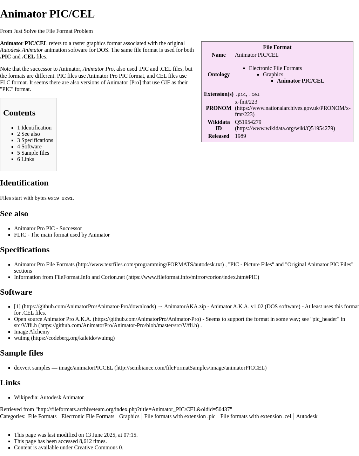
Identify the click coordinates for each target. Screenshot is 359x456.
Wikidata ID (219, 125)
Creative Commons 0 (98, 447)
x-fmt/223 (246, 102)
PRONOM (218, 108)
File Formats (42, 416)
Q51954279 (248, 122)
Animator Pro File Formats (44, 264)
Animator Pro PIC (107, 76)
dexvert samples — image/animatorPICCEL (63, 367)
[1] (17, 306)
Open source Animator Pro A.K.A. (53, 319)
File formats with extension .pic (180, 416)
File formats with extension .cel (255, 416)
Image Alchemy (32, 331)
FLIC (20, 234)
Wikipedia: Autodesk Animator (49, 397)
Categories (12, 416)
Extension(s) (218, 94)
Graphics (273, 74)
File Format (277, 47)
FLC (5, 82)
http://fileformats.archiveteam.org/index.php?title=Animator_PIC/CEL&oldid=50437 (134, 409)
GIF (165, 82)
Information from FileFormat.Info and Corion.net (69, 277)
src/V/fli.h (25, 325)
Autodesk (306, 416)
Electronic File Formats (275, 68)
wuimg (21, 338)
